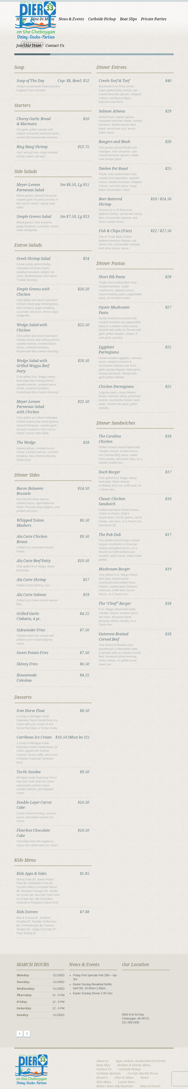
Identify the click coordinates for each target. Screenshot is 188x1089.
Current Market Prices (112, 1047)
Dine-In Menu (162, 1047)
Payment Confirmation (112, 1064)
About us (103, 1034)
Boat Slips (121, 19)
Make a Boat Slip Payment (115, 1055)
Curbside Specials (138, 1043)
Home (101, 1051)
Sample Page (133, 1072)
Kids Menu (119, 1051)
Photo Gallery (106, 1068)
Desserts (140, 1047)
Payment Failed (146, 1064)
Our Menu (104, 1060)
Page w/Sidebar (128, 1060)
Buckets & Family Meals (134, 1038)
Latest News (141, 1051)
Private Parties (147, 19)
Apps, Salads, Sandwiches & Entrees (141, 1034)
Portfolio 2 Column (135, 1068)
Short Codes (105, 1076)
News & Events (64, 19)
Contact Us (165, 1038)
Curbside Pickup (95, 19)
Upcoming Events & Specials (139, 1076)
